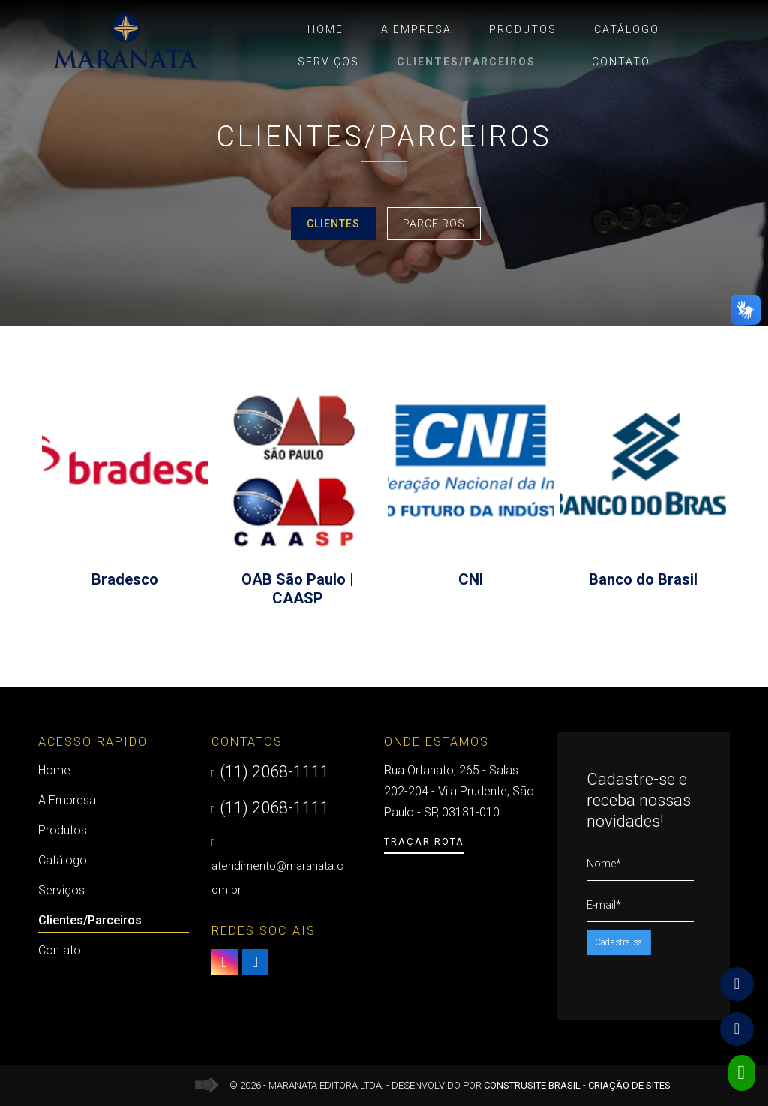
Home (326, 29)
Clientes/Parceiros (466, 63)
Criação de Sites (629, 1085)
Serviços (328, 62)
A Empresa (416, 29)
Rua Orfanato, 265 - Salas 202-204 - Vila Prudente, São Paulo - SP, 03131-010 (459, 791)
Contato (621, 62)
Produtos (522, 29)
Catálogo (626, 29)
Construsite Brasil (532, 1085)
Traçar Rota (424, 841)
